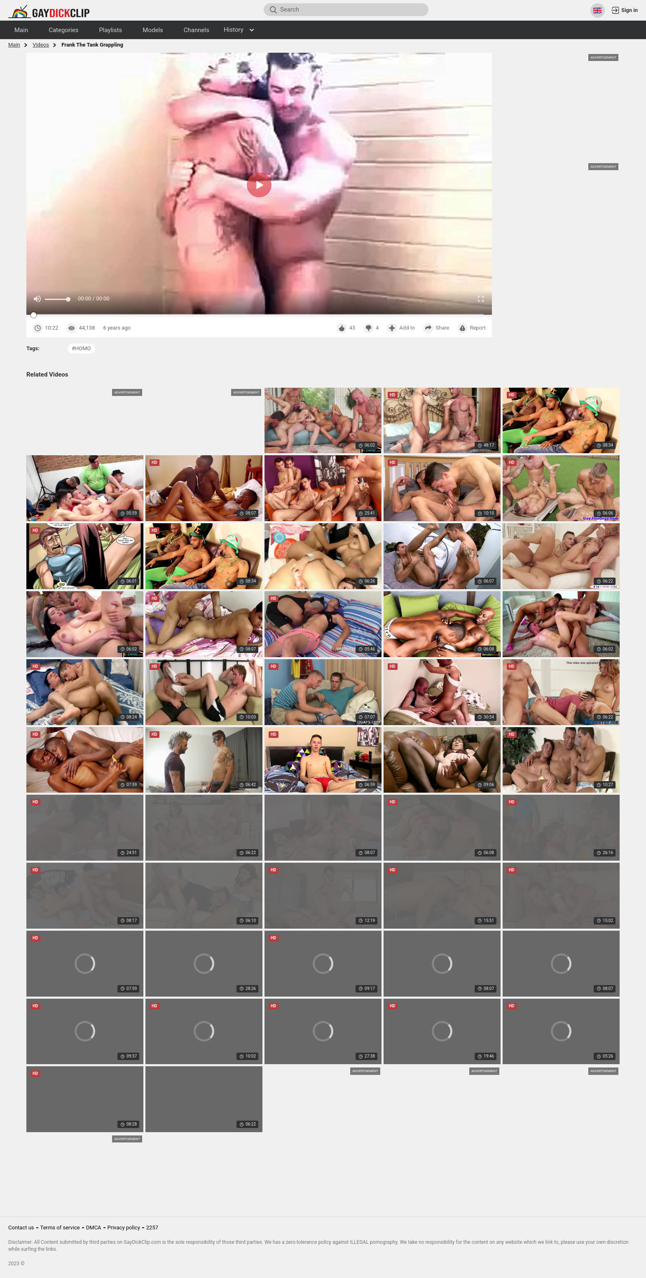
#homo (81, 348)
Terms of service (60, 1227)
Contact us (21, 1227)
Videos (41, 45)
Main (14, 45)
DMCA (93, 1227)
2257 (152, 1227)
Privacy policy (124, 1227)
